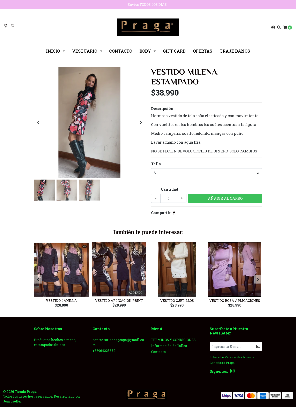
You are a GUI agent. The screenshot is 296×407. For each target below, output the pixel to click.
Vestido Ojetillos (177, 300)
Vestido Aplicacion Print (119, 300)
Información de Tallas (169, 346)
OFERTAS (202, 51)
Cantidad (169, 189)
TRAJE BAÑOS (235, 51)
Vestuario (84, 51)
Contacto (120, 51)
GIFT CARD (174, 51)
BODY (145, 51)
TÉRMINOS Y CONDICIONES (173, 340)
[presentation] (38, 122)
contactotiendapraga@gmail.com (118, 342)
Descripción (162, 108)
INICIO (53, 51)
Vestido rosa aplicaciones (234, 300)
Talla (156, 163)
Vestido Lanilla (61, 300)
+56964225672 (103, 350)
